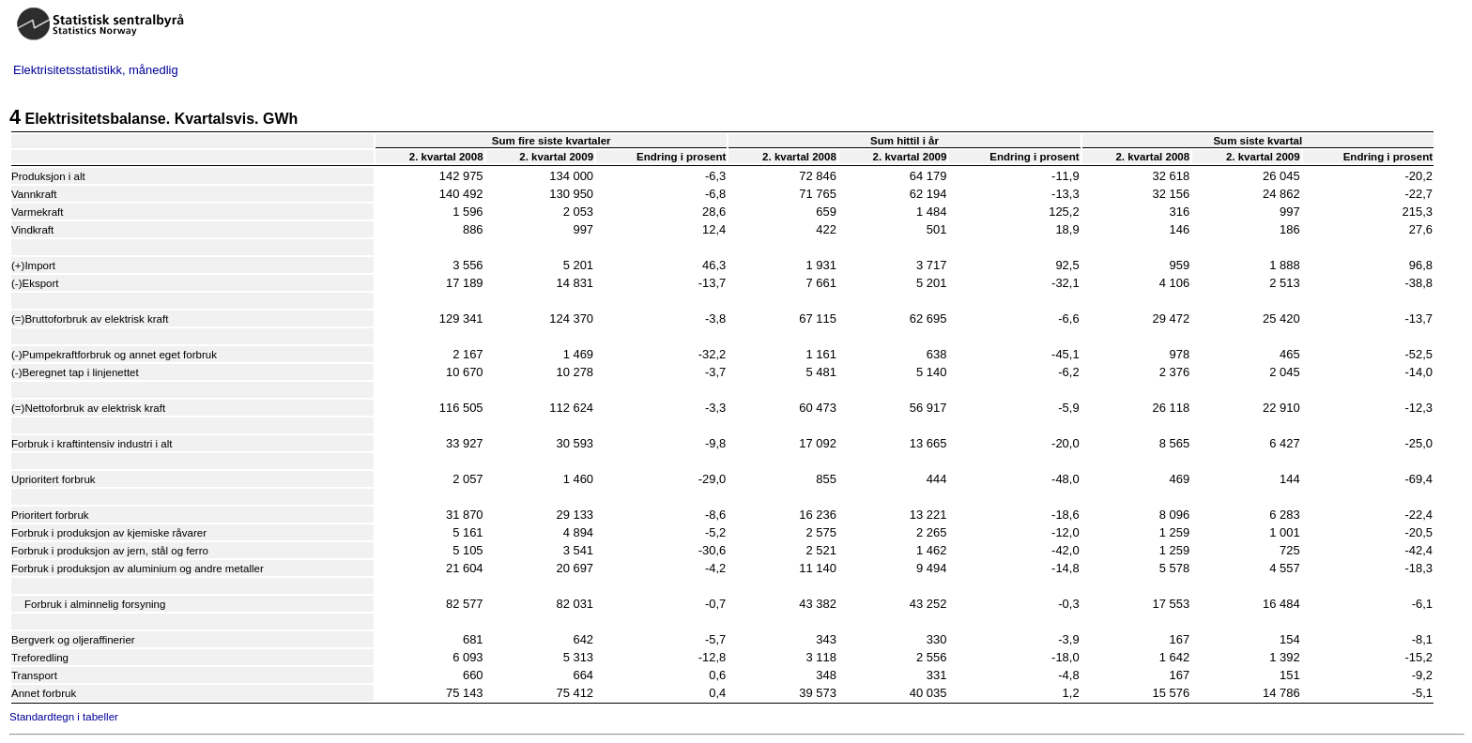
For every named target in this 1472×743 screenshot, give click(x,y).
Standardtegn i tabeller (63, 716)
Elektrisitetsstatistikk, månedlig (95, 70)
